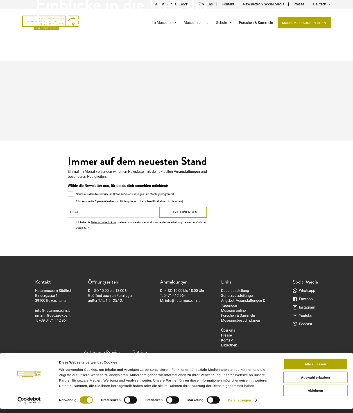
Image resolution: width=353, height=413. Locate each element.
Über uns (228, 330)
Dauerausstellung (235, 290)
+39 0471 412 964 (53, 320)
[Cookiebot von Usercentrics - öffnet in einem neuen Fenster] (29, 404)
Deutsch (319, 4)
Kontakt (227, 340)
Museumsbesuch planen (304, 23)
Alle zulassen (315, 368)
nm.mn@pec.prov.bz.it (52, 315)
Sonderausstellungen (238, 295)
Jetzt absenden (183, 212)
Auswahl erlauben (315, 381)
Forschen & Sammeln (238, 315)
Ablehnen (315, 394)
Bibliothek (229, 345)
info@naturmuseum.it (52, 310)
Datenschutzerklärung (104, 222)
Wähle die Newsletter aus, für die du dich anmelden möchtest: (118, 186)
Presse (299, 4)
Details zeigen (239, 404)
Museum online (233, 310)
